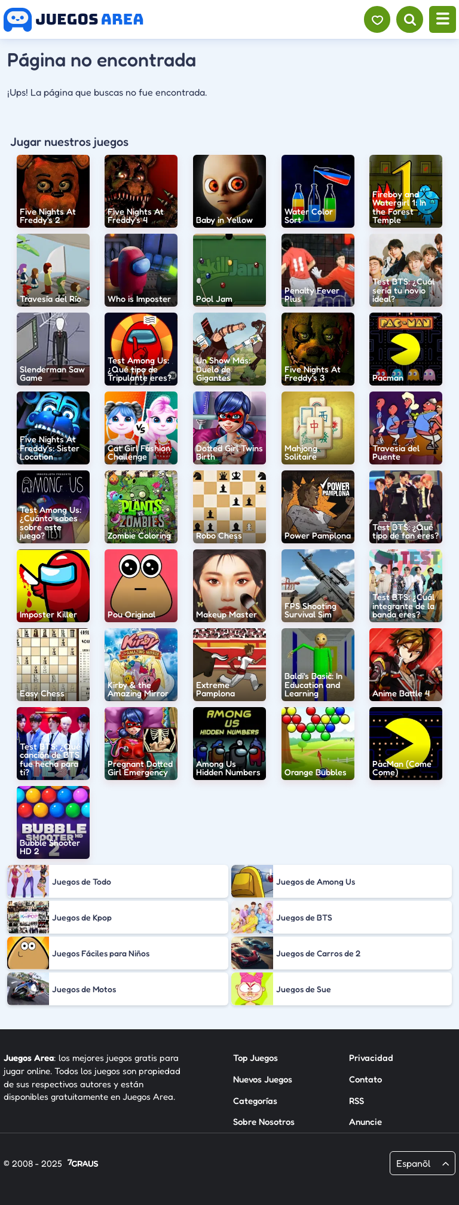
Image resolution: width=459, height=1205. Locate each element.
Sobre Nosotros (264, 1121)
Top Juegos (255, 1057)
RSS (356, 1100)
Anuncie (365, 1121)
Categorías (255, 1100)
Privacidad (371, 1057)
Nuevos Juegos (262, 1079)
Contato (365, 1079)
